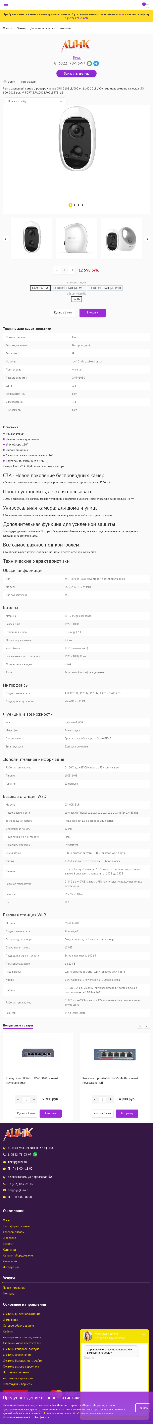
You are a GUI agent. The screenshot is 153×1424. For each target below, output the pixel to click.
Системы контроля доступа (21, 1349)
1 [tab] (70, 205)
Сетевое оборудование (18, 1325)
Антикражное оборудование (22, 1337)
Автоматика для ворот (18, 1378)
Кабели (8, 1331)
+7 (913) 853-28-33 (20, 1184)
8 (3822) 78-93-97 (69, 63)
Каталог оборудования (18, 1255)
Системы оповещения (17, 1355)
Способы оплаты (13, 1232)
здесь (122, 14)
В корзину (92, 312)
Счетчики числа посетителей (22, 1343)
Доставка (9, 1238)
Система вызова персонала (21, 1366)
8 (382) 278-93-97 (76, 18)
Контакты (65, 28)
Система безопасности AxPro (22, 1361)
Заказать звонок (76, 73)
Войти (11, 81)
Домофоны (10, 1320)
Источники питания (16, 1372)
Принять (143, 1408)
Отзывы (21, 28)
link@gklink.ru (17, 1162)
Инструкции (11, 1267)
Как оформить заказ (16, 1226)
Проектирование (14, 1288)
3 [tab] (78, 205)
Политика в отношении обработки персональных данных (78, 1413)
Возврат (8, 1244)
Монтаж (8, 1293)
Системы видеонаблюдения (21, 1314)
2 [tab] (74, 205)
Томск (77, 57)
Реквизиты (10, 1261)
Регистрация (28, 81)
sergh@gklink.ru (18, 1190)
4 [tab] (83, 205)
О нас (6, 28)
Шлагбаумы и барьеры (17, 1384)
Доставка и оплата (41, 28)
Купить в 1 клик (63, 312)
